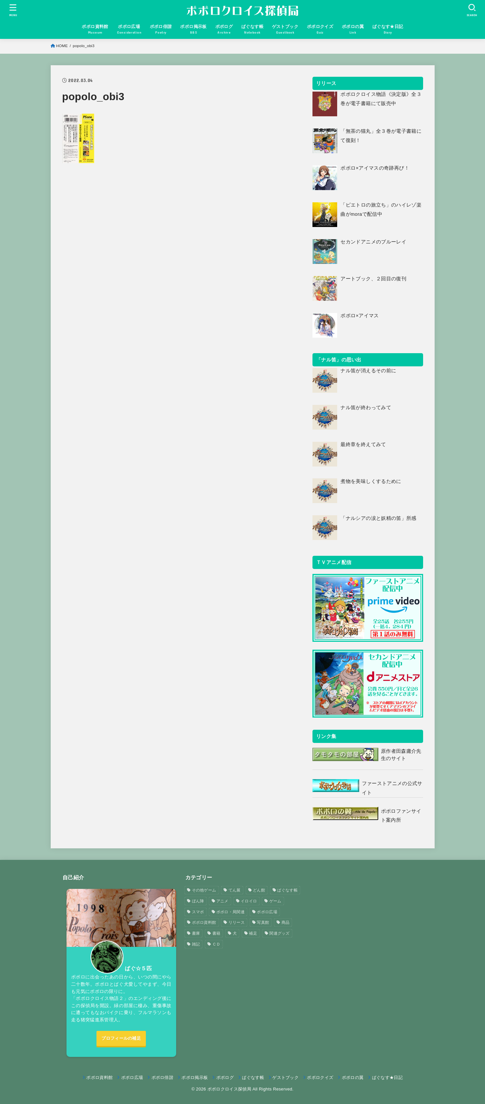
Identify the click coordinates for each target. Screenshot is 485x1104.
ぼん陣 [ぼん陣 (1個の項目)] (198, 901)
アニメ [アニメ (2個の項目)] (222, 901)
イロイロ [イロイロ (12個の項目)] (249, 901)
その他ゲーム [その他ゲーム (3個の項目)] (204, 890)
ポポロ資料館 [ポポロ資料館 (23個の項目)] (204, 922)
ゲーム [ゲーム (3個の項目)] (275, 901)
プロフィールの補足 (121, 1038)
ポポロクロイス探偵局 (229, 1089)
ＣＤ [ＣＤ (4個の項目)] (216, 944)
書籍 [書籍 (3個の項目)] (216, 933)
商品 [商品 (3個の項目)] (286, 922)
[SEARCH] (472, 10)
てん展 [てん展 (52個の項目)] (235, 890)
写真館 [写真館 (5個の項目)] (263, 922)
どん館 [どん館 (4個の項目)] (259, 890)
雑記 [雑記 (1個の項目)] (196, 944)
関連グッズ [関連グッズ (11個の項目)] (279, 933)
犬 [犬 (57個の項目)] (235, 933)
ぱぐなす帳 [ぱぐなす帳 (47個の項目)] (287, 890)
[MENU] (13, 10)
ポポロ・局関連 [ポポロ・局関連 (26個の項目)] (230, 912)
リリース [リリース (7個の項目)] (237, 922)
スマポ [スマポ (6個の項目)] (198, 912)
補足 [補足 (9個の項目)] (253, 933)
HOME (62, 46)
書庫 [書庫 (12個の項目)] (196, 933)
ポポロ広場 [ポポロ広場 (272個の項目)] (267, 912)
